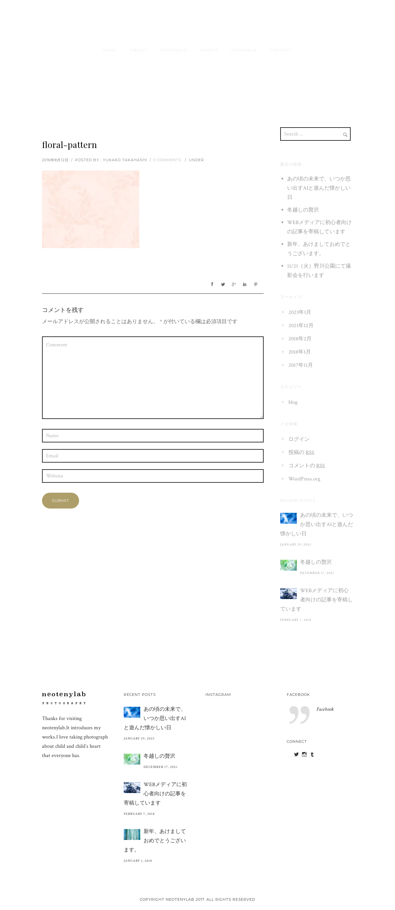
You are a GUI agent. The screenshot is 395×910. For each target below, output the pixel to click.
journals (243, 50)
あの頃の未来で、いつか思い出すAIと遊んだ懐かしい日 (319, 188)
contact (281, 50)
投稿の (301, 452)
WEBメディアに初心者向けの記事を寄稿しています (316, 600)
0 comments (167, 160)
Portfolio (173, 50)
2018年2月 (300, 338)
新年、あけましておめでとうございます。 (155, 840)
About (138, 50)
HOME (110, 50)
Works (209, 50)
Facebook (298, 694)
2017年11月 (300, 365)
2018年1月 (299, 352)
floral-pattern (69, 144)
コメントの (306, 465)
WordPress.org (304, 478)
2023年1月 (299, 312)
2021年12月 (301, 325)
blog (292, 402)
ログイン (299, 439)
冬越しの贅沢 (303, 210)
